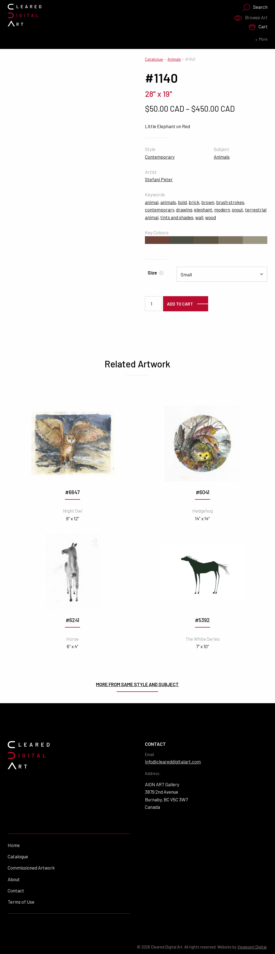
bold (182, 202)
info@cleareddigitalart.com (173, 761)
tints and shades (176, 217)
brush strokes (230, 202)
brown (207, 202)
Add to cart (180, 303)
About (14, 879)
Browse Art (250, 18)
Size (156, 272)
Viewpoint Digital (251, 947)
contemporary (159, 209)
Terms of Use (21, 901)
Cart (258, 27)
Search (255, 7)
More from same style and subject (137, 684)
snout (237, 209)
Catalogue (154, 59)
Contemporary (160, 157)
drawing (184, 209)
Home (14, 845)
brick (194, 202)
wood (210, 217)
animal (151, 202)
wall (199, 217)
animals (168, 202)
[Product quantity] (153, 303)
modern (222, 209)
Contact (16, 890)
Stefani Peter (159, 179)
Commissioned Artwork (31, 867)
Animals (174, 59)
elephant (203, 209)
